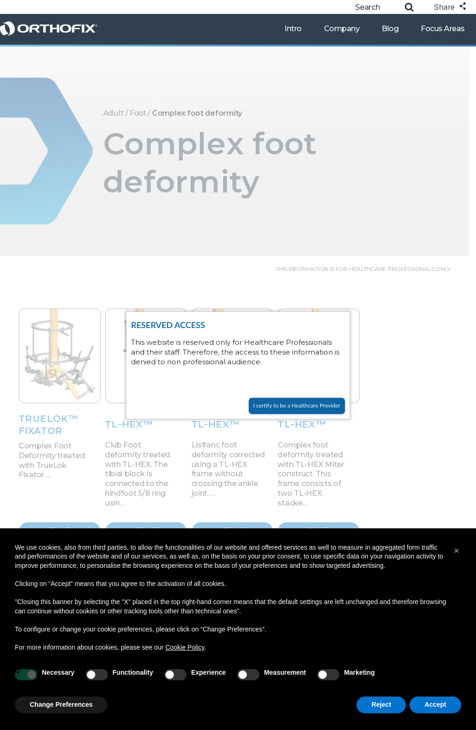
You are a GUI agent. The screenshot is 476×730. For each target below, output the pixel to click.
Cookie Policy (185, 647)
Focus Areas (443, 28)
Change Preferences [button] (61, 704)
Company (342, 28)
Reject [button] (381, 704)
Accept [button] (435, 704)
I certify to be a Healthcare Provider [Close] (296, 405)
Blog (390, 28)
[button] (456, 550)
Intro (293, 28)
